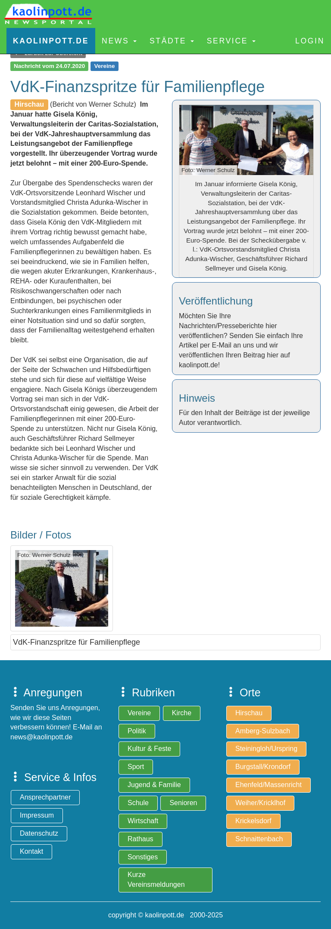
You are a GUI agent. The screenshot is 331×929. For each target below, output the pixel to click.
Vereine (139, 713)
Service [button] (231, 41)
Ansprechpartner (45, 797)
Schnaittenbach (259, 839)
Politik (137, 731)
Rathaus (140, 839)
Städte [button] (172, 41)
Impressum (37, 815)
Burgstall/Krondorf (262, 766)
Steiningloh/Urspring (266, 748)
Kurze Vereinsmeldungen (156, 879)
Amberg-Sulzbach (262, 731)
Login (310, 41)
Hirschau (248, 713)
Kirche (181, 713)
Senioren (183, 802)
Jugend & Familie (154, 784)
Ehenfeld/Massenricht (268, 784)
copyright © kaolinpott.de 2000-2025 (165, 915)
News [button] (119, 41)
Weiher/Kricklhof (260, 802)
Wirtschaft (143, 820)
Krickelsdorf (253, 820)
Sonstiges (143, 857)
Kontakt (31, 851)
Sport (136, 766)
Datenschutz (39, 833)
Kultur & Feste (149, 748)
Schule (138, 802)
